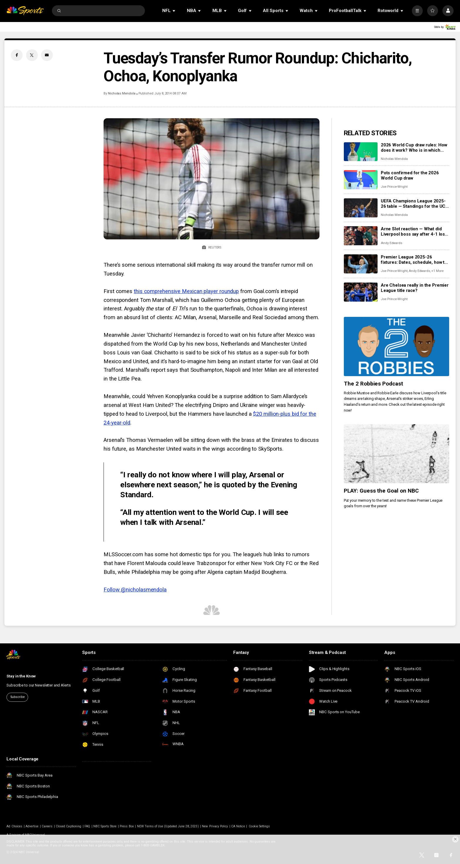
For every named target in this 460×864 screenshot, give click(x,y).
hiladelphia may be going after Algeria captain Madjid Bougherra (210, 572)
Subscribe (17, 697)
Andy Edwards (391, 243)
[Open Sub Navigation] (174, 10)
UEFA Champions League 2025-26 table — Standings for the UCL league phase (414, 203)
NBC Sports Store (105, 826)
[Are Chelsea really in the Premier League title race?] (361, 292)
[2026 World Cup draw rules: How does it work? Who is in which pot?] (361, 151)
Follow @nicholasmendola (135, 589)
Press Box (126, 826)
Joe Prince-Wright (394, 187)
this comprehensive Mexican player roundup (186, 291)
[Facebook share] (17, 55)
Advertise (32, 826)
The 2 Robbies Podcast (373, 384)
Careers (47, 826)
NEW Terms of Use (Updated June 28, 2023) (168, 826)
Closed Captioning (68, 826)
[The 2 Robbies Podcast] (396, 346)
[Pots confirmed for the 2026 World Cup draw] (361, 179)
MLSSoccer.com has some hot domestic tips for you (167, 554)
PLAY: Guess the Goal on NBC (381, 491)
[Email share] (47, 55)
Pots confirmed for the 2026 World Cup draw (410, 175)
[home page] (25, 11)
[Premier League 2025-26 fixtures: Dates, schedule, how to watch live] (361, 263)
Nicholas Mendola (122, 93)
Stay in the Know (21, 676)
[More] (417, 10)
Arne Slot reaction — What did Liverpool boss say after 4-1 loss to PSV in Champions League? (414, 231)
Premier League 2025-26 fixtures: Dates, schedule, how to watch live (414, 259)
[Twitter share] (32, 55)
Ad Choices (14, 826)
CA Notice (238, 826)
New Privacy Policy (215, 826)
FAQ (87, 826)
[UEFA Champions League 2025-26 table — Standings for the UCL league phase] (361, 207)
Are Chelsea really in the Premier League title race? (415, 288)
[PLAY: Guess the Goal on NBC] (396, 453)
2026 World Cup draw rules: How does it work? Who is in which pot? (414, 147)
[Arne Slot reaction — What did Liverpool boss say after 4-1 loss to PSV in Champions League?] (361, 235)
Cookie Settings (259, 826)
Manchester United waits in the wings (181, 449)
